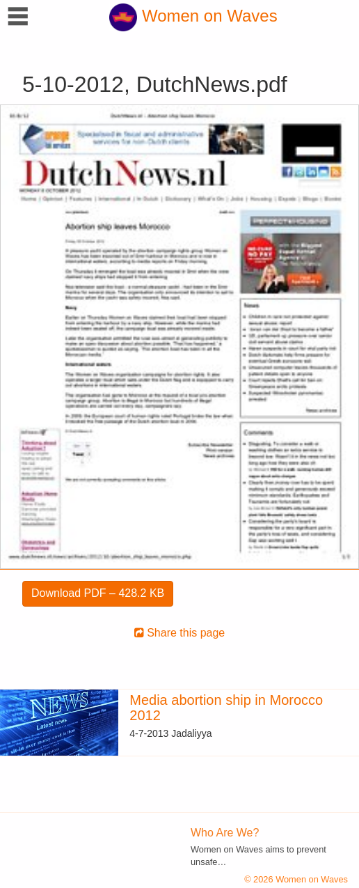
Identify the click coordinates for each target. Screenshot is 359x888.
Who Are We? (225, 833)
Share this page (179, 633)
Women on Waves (193, 15)
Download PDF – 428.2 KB (97, 593)
